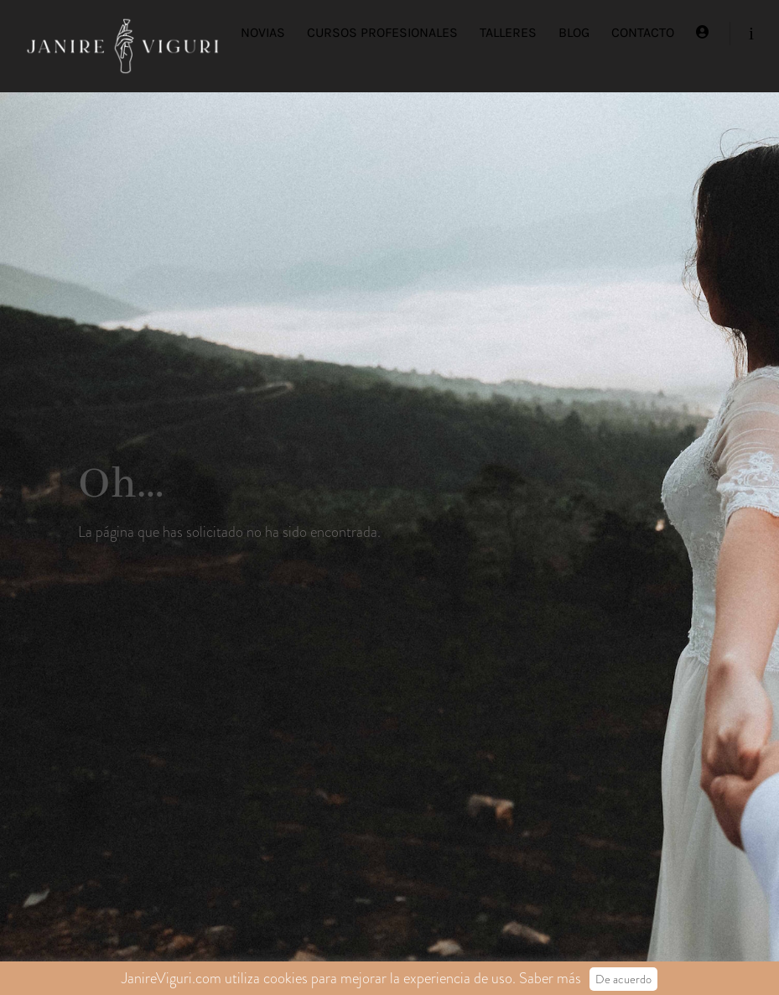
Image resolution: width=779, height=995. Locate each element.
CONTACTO (642, 32)
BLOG (573, 32)
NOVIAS (263, 32)
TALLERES (508, 32)
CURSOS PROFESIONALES (382, 32)
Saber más (550, 978)
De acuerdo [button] (623, 979)
